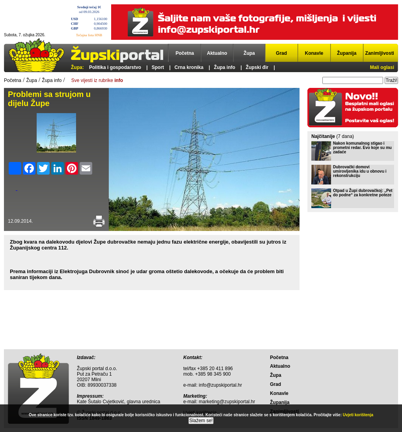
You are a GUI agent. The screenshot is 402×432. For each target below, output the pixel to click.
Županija (346, 53)
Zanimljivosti (379, 53)
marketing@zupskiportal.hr (227, 401)
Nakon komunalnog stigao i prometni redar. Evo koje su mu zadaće (362, 147)
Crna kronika (189, 67)
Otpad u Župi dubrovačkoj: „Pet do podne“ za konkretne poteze (363, 192)
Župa (249, 53)
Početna (185, 53)
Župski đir (257, 67)
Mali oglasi (382, 67)
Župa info (224, 67)
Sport (158, 67)
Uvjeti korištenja (358, 415)
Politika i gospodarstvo (115, 67)
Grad (281, 53)
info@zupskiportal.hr (220, 385)
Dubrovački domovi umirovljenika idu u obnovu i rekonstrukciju (360, 171)
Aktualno (217, 53)
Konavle (314, 53)
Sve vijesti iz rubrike (97, 80)
